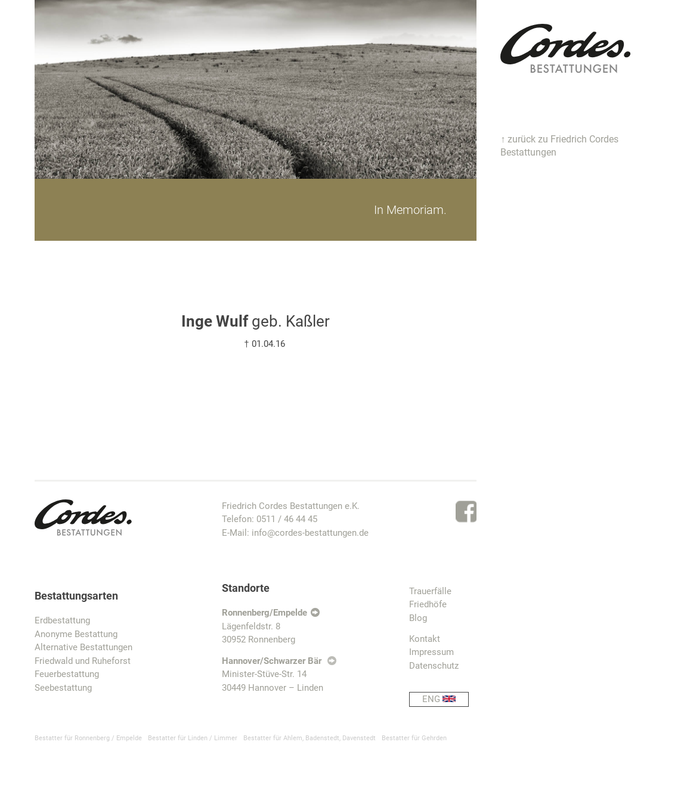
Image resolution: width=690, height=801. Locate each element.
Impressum (431, 652)
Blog (418, 618)
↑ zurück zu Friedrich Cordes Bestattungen (559, 146)
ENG (445, 699)
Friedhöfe (428, 604)
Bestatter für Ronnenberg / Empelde (88, 738)
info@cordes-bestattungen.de (310, 532)
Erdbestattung (62, 620)
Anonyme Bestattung (76, 634)
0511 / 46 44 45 (286, 519)
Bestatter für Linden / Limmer (192, 738)
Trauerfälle (430, 591)
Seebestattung (63, 687)
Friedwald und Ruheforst (83, 661)
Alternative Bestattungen (83, 647)
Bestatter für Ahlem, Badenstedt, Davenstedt (309, 738)
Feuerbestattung (67, 674)
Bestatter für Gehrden (414, 738)
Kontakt (424, 639)
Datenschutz (434, 665)
